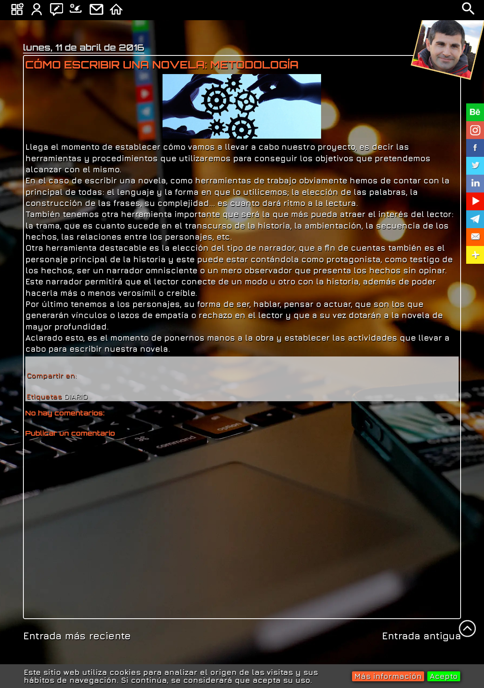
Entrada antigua (421, 635)
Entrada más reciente (77, 635)
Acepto (444, 675)
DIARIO (76, 396)
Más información (388, 675)
